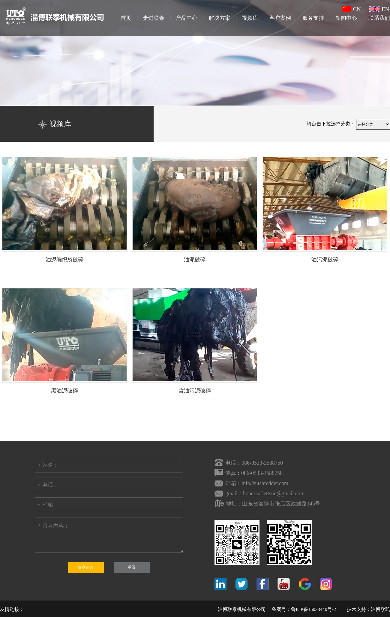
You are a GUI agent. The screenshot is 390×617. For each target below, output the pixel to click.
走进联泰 (153, 18)
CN (351, 9)
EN (379, 9)
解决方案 (219, 18)
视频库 (250, 18)
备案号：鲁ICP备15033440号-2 (304, 609)
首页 (126, 18)
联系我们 (379, 18)
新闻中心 (346, 18)
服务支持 (313, 18)
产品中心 (186, 18)
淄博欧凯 (380, 609)
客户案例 (280, 18)
